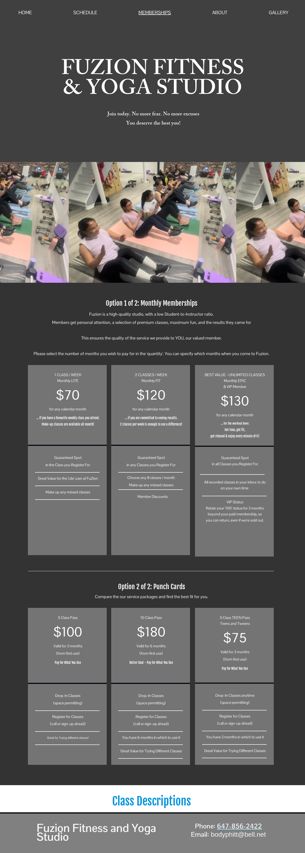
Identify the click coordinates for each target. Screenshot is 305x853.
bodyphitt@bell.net (238, 834)
